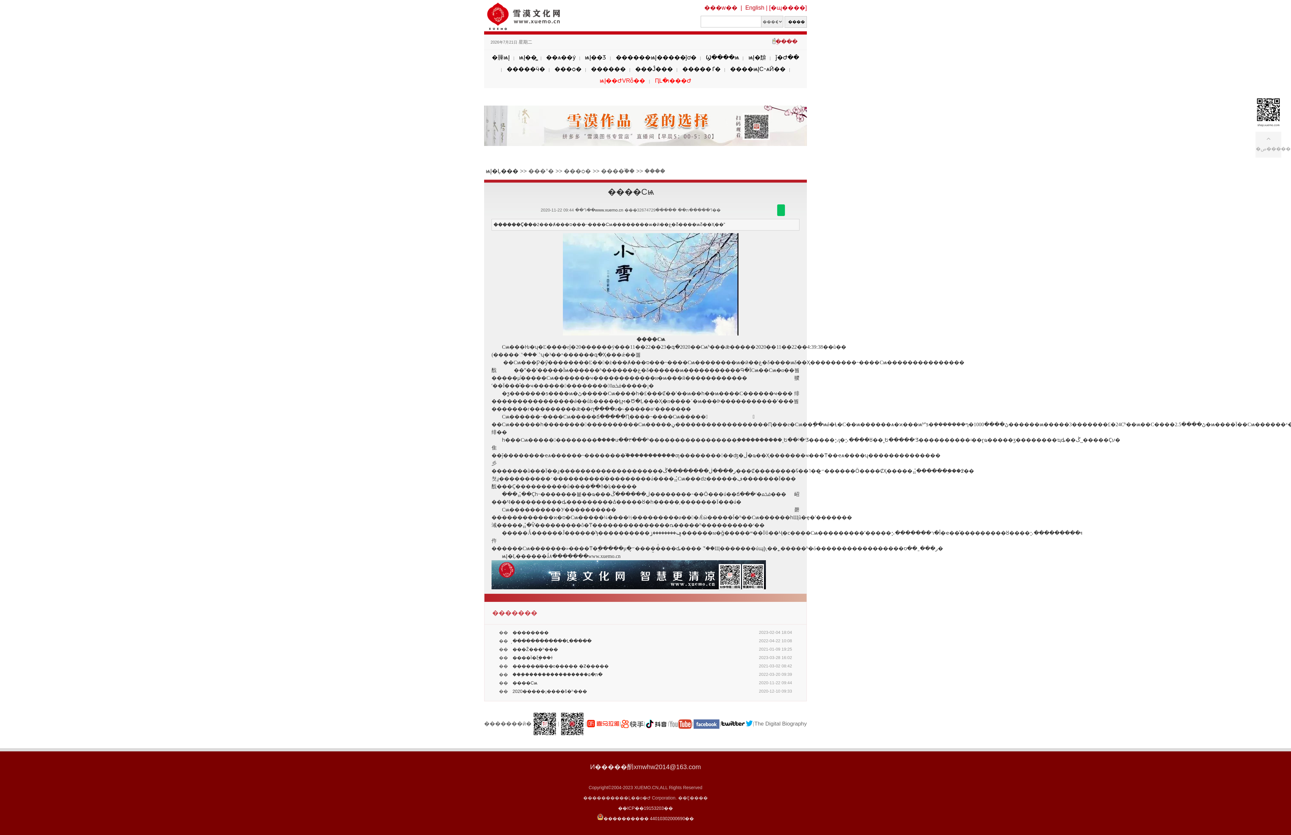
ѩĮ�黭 (757, 57)
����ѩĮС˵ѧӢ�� (758, 69)
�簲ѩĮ (501, 57)
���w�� (720, 8)
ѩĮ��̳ (528, 57)
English (754, 8)
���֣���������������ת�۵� (558, 674)
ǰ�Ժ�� (787, 57)
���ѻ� (568, 69)
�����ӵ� (526, 69)
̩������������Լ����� (552, 641)
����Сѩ (525, 683)
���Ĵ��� (654, 69)
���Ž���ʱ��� (535, 649)
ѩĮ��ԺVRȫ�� (622, 80)
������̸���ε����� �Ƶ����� (561, 666)
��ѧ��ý (560, 57)
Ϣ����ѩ (722, 57)
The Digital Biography (780, 724)
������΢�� (781, 210)
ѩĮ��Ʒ (595, 57)
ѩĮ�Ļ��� (502, 171)
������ (608, 69)
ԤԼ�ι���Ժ (673, 80)
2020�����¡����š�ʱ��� (550, 691)
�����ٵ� (701, 69)
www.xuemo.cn (609, 210)
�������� (531, 632)
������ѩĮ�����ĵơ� (656, 57)
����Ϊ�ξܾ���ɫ (533, 657)
